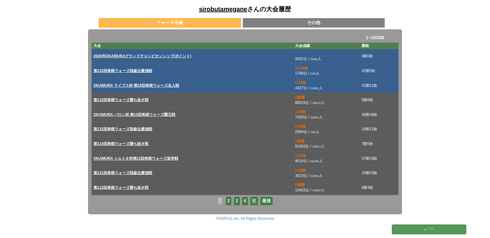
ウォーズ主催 (170, 22)
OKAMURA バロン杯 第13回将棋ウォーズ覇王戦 (134, 114)
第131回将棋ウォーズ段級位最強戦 (122, 173)
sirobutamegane (223, 9)
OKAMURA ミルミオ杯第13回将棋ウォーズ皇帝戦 (135, 158)
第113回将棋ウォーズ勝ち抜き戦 (120, 187)
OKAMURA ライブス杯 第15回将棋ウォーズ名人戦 (136, 85)
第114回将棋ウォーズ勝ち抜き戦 (120, 144)
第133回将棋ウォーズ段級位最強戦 (122, 71)
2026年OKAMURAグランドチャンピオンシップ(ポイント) (142, 56)
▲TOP (429, 229)
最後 (266, 200)
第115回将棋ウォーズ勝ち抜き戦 (120, 100)
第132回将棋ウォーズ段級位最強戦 (122, 129)
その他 (313, 22)
